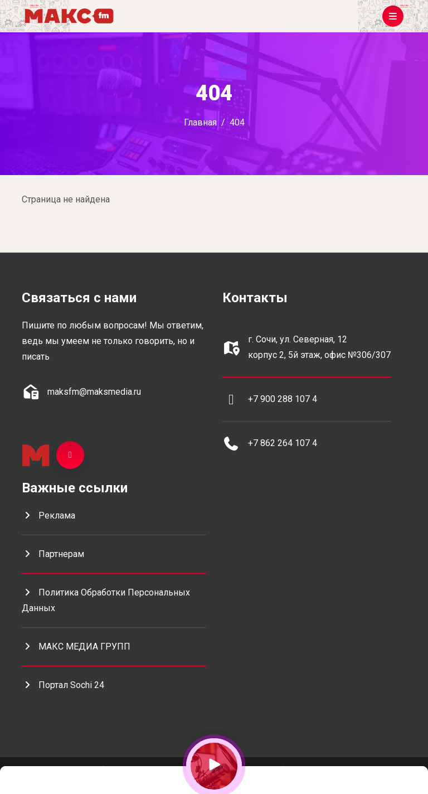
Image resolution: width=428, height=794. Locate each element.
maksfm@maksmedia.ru (94, 391)
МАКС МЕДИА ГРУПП (76, 646)
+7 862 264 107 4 (282, 443)
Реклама (48, 515)
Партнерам (53, 554)
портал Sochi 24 (63, 685)
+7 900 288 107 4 (282, 399)
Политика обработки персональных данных (106, 600)
